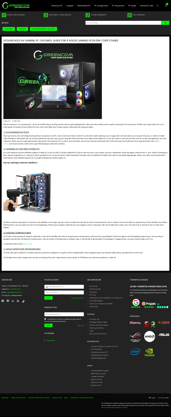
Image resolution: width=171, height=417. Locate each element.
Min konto (93, 286)
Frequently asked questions (81, 398)
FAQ (91, 331)
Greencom (51, 340)
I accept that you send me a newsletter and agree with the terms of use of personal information (62, 320)
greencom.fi (96, 385)
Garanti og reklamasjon (98, 325)
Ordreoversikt (95, 289)
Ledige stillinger (97, 376)
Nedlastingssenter (98, 358)
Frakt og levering (96, 328)
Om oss (92, 295)
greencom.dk (96, 382)
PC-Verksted (96, 349)
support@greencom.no (14, 292)
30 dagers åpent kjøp (98, 322)
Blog (66, 398)
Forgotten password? (77, 298)
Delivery (5, 398)
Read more (80, 325)
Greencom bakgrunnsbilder (101, 304)
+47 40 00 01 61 (15, 289)
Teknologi (93, 306)
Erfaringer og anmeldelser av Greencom (106, 298)
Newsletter (57, 398)
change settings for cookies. (119, 407)
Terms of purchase (18, 398)
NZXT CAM (27, 244)
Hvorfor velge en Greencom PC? (104, 346)
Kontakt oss (94, 319)
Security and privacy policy (39, 398)
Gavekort (93, 292)
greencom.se (96, 379)
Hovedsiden (9, 29)
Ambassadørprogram (100, 371)
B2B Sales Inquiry (98, 374)
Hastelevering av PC (99, 352)
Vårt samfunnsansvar (98, 334)
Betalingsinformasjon (100, 355)
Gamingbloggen (96, 301)
